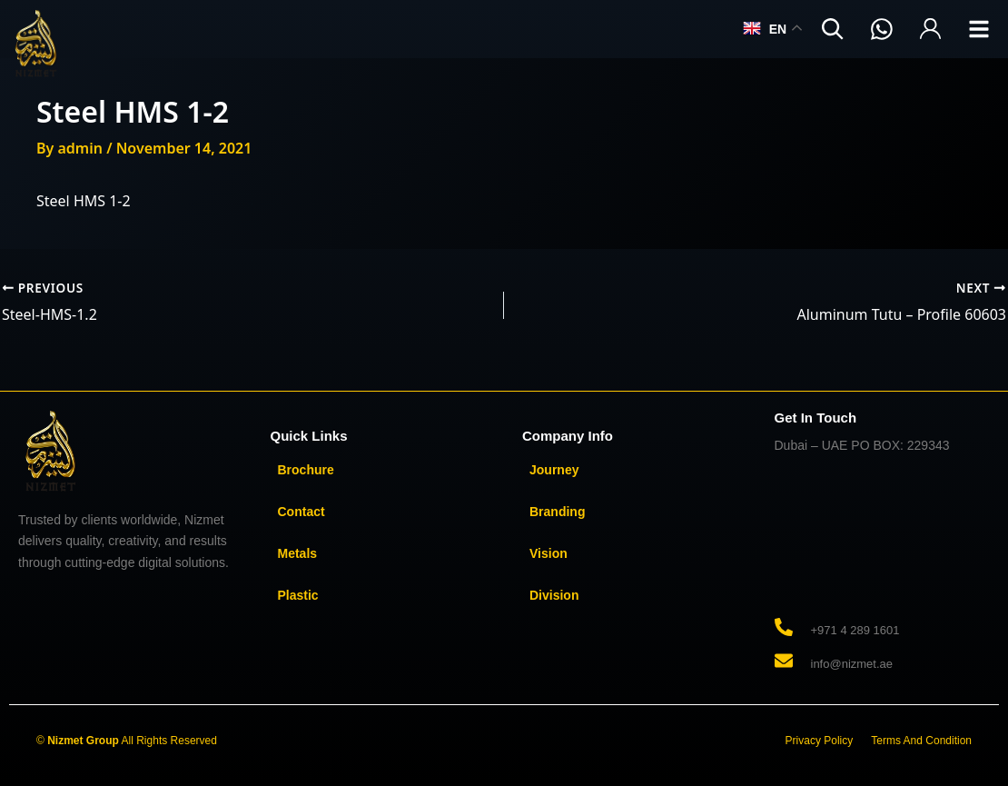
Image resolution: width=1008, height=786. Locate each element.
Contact (301, 511)
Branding (557, 511)
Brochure (306, 470)
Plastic (298, 595)
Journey (553, 470)
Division (553, 595)
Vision (548, 553)
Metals (298, 553)
